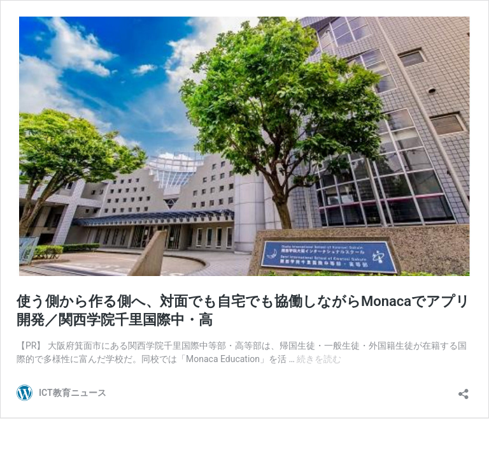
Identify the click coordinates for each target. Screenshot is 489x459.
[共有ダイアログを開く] (463, 390)
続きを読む (319, 359)
